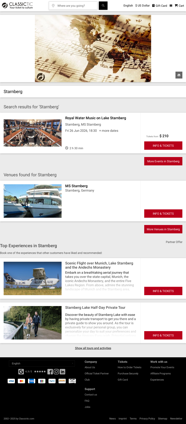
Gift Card (123, 379)
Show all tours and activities (93, 348)
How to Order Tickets (129, 367)
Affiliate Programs (160, 373)
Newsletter (176, 418)
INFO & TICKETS (163, 145)
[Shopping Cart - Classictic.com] (179, 5)
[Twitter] (56, 372)
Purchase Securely (128, 373)
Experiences (157, 379)
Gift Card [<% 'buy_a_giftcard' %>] (159, 5)
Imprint (123, 418)
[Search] (103, 5)
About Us (90, 367)
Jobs (87, 406)
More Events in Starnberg (163, 161)
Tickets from (152, 136)
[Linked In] (62, 372)
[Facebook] (21, 371)
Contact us (91, 394)
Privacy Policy (147, 418)
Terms (133, 418)
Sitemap (162, 418)
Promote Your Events (162, 367)
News (112, 418)
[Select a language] (42, 363)
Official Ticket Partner (97, 373)
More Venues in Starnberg (163, 229)
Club (87, 379)
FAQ (87, 400)
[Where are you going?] (75, 4)
